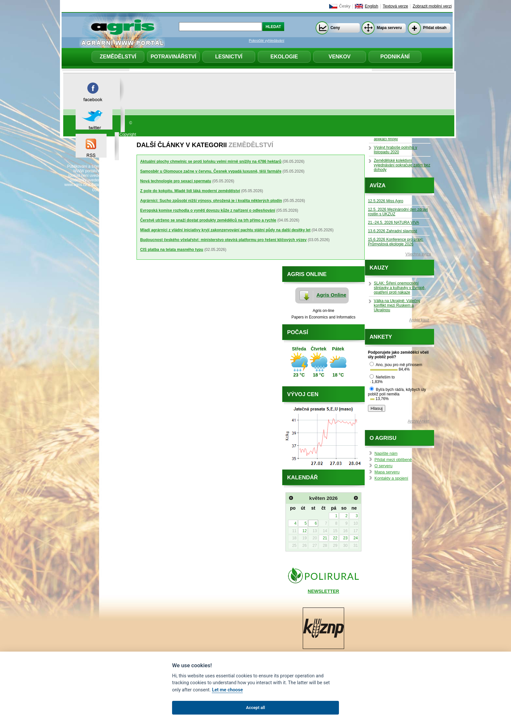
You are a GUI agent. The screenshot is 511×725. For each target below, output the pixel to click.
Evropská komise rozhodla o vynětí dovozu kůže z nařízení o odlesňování (207, 210)
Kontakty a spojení (391, 478)
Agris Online (331, 295)
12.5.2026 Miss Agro (385, 201)
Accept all (255, 707)
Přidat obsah (434, 27)
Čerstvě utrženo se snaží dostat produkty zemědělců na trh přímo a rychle (208, 220)
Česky (344, 6)
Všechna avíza (418, 254)
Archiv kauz (419, 320)
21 (325, 538)
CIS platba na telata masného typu (171, 249)
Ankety (381, 337)
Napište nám (386, 453)
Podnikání (395, 56)
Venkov (339, 56)
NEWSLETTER (323, 591)
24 (355, 538)
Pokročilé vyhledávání (267, 40)
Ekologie (284, 56)
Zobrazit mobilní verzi (432, 6)
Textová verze (395, 6)
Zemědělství (118, 56)
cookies (100, 189)
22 (335, 538)
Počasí (297, 332)
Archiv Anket (418, 421)
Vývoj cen (302, 394)
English (371, 6)
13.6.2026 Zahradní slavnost (392, 231)
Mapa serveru (389, 27)
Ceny (335, 27)
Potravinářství (173, 56)
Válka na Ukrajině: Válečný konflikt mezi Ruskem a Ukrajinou (397, 305)
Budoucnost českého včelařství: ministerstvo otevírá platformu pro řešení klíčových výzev (223, 240)
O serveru (383, 466)
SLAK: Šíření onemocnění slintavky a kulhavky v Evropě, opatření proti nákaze (400, 288)
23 (345, 538)
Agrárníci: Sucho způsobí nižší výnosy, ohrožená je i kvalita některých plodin (211, 200)
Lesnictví (228, 56)
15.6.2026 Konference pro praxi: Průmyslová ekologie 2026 (395, 241)
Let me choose (227, 690)
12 (304, 531)
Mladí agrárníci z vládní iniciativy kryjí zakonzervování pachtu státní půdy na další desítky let (225, 230)
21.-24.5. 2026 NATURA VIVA (393, 222)
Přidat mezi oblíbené (393, 459)
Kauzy (379, 268)
